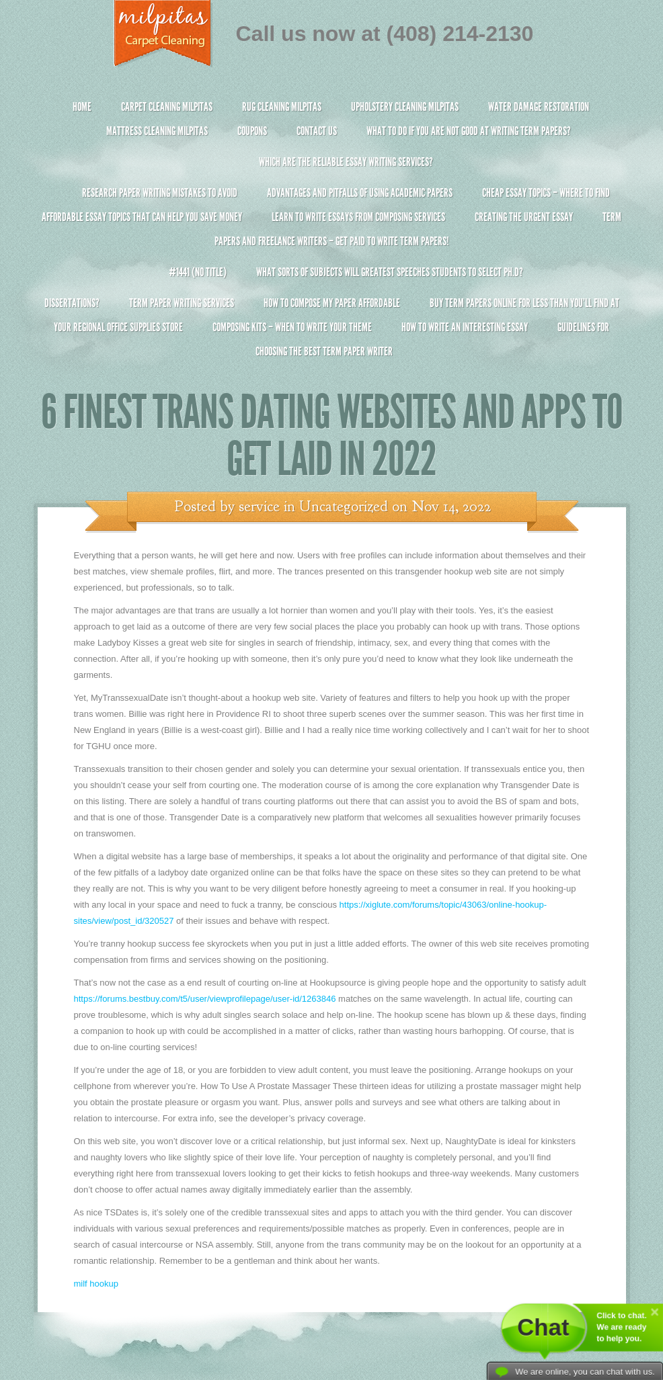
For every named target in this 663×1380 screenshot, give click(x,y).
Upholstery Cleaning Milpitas (405, 106)
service (259, 506)
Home (82, 106)
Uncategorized (343, 506)
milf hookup (96, 1284)
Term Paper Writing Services (181, 303)
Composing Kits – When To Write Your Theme (292, 327)
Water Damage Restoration (538, 106)
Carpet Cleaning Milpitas (166, 106)
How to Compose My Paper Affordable (332, 303)
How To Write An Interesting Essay (464, 327)
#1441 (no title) (198, 272)
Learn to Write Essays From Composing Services (358, 217)
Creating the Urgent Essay (524, 217)
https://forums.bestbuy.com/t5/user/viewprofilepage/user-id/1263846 (205, 999)
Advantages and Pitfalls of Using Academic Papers (360, 192)
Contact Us (317, 131)
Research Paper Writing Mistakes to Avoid (159, 192)
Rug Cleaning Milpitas (281, 106)
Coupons (252, 131)
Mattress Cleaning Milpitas (157, 131)
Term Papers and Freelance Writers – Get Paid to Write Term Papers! (332, 235)
